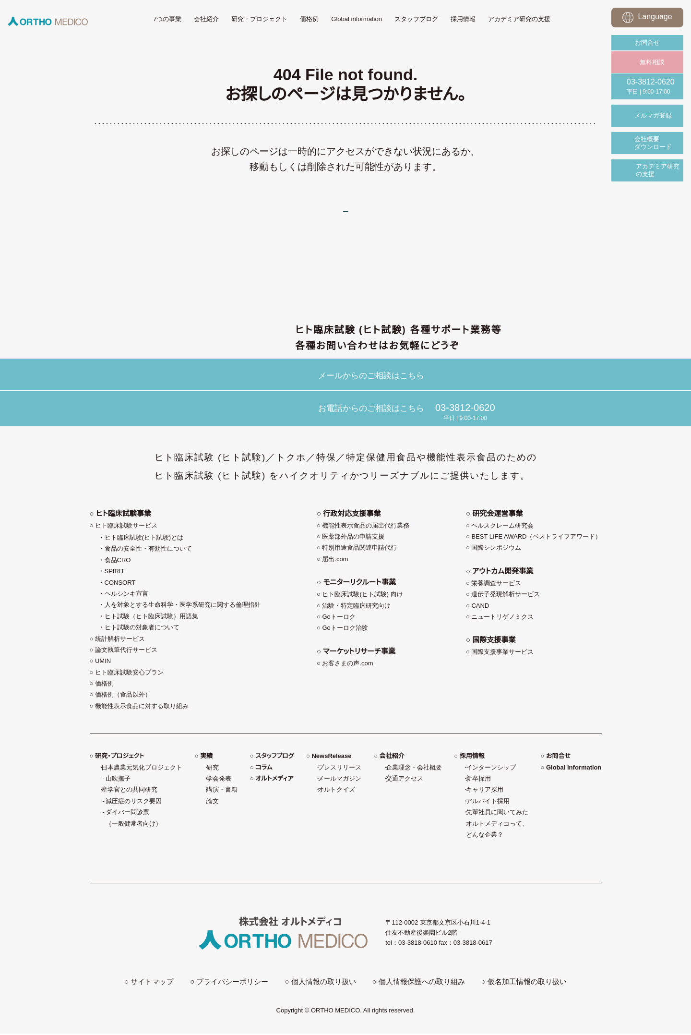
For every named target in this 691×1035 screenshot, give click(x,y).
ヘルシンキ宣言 (126, 598)
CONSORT (120, 586)
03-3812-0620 (465, 409)
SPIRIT (115, 575)
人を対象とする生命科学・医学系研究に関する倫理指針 (183, 609)
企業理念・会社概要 (414, 771)
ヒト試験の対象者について (142, 631)
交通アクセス (404, 782)
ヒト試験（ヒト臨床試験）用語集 (151, 620)
